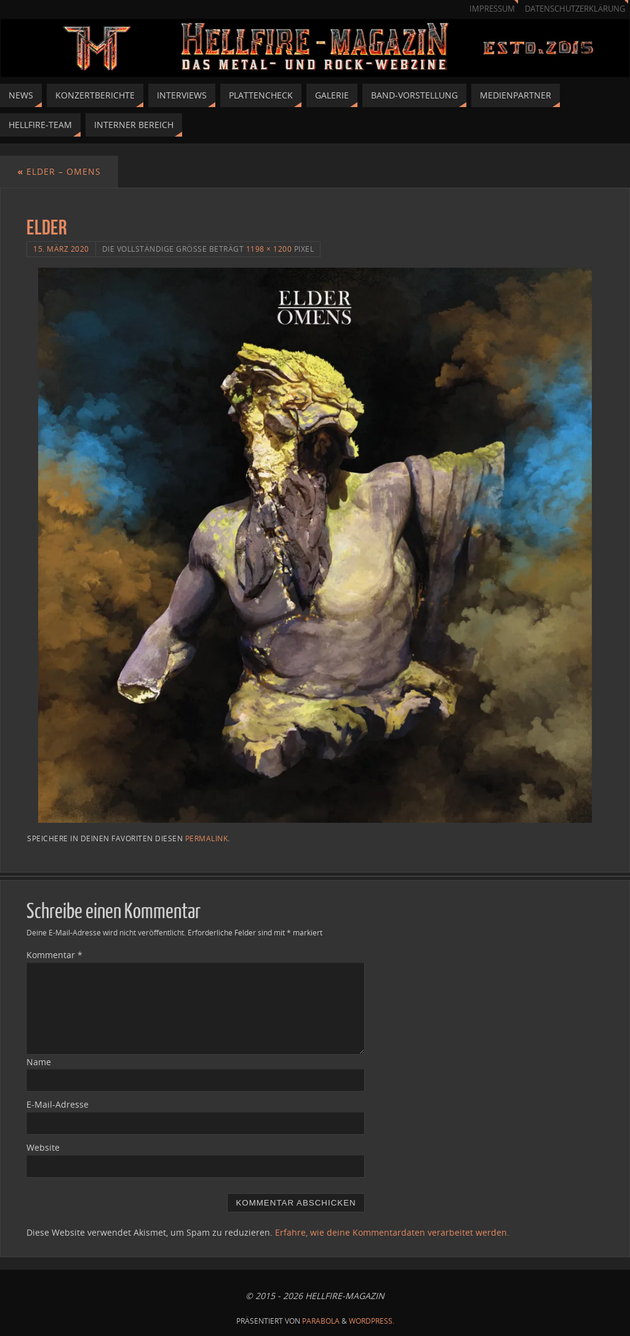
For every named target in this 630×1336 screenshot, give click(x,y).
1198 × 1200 (269, 249)
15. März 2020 (61, 249)
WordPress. (371, 1321)
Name (38, 1062)
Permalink (206, 838)
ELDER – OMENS (59, 171)
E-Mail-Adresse (57, 1104)
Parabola (321, 1321)
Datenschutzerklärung (575, 9)
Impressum (492, 9)
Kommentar (54, 955)
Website (43, 1147)
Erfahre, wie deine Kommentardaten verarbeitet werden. (392, 1232)
